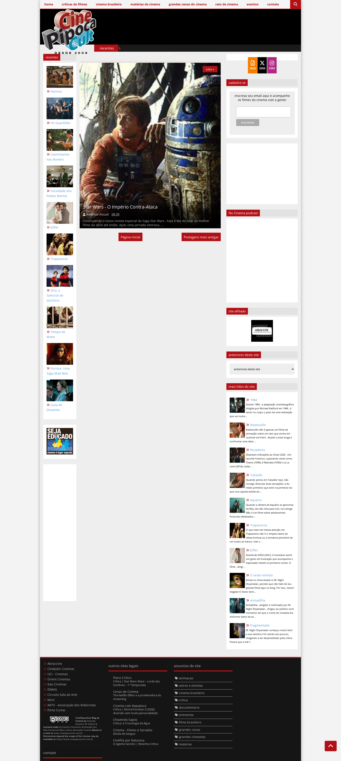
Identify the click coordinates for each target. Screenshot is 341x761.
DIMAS (52, 689)
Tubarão (256, 475)
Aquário (256, 500)
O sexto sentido (261, 575)
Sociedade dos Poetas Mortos (59, 193)
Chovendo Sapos (125, 720)
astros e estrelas (191, 685)
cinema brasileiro (191, 693)
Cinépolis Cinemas (60, 669)
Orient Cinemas (58, 679)
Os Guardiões (60, 123)
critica (183, 700)
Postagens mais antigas (201, 237)
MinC (51, 700)
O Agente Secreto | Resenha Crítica (135, 744)
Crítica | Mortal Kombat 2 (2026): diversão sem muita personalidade (135, 711)
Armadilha (257, 600)
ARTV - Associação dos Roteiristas (71, 705)
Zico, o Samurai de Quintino (55, 295)
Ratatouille (258, 425)
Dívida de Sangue (124, 734)
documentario (189, 707)
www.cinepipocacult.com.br (68, 732)
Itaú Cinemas (57, 684)
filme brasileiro (190, 722)
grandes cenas (189, 730)
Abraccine (54, 664)
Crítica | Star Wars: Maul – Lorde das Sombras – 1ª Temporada (136, 683)
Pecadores (257, 450)
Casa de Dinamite (54, 407)
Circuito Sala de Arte (62, 695)
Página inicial (130, 237)
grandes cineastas (192, 737)
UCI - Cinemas (57, 674)
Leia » (210, 69)
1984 (253, 400)
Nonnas (56, 91)
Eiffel (54, 227)
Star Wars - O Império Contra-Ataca (120, 206)
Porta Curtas (56, 710)
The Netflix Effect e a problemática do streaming (137, 697)
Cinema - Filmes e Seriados (132, 730)
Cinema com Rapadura (129, 706)
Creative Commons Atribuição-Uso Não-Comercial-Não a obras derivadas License (70, 728)
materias (185, 744)
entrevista (186, 715)
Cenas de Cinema (126, 692)
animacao (186, 678)
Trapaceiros (59, 259)
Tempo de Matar (56, 334)
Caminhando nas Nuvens (58, 156)
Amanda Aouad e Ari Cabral (85, 722)
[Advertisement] (218, 38)
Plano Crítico (122, 678)
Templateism (150, 757)
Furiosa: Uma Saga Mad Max (58, 370)
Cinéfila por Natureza (128, 740)
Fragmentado (259, 625)
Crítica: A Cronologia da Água (131, 723)
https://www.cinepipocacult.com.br (74, 739)
